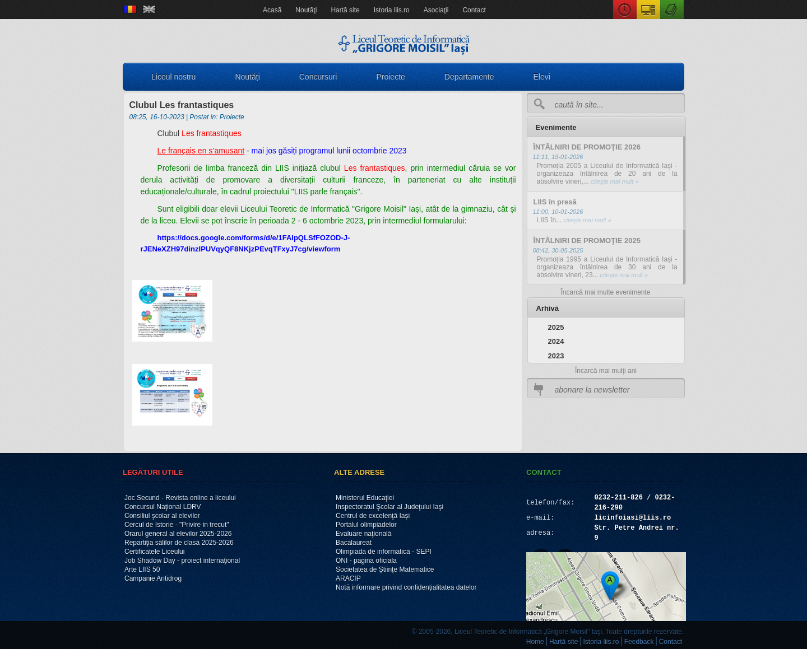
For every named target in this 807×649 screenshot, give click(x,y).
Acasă (272, 10)
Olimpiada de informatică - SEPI (384, 551)
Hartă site (345, 10)
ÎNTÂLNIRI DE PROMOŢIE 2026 (587, 147)
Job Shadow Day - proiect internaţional (182, 560)
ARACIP (348, 578)
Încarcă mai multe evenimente (605, 292)
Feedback (639, 642)
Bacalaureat (354, 543)
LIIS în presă (555, 202)
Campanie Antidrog (153, 578)
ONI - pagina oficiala (366, 560)
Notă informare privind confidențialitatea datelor (406, 587)
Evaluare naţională (363, 534)
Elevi (542, 76)
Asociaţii (436, 10)
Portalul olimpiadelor (366, 525)
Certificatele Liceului (154, 551)
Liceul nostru (173, 76)
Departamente (469, 76)
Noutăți (247, 76)
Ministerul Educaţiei (365, 498)
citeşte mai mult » (614, 181)
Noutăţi (306, 10)
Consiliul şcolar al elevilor (162, 516)
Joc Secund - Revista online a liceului (180, 498)
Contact (473, 10)
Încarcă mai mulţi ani (606, 371)
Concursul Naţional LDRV (162, 507)
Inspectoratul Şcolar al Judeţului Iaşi (389, 507)
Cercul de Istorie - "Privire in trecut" (176, 525)
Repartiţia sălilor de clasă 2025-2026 (179, 543)
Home (535, 642)
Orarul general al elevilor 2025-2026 (177, 534)
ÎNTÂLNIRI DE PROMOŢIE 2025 (587, 240)
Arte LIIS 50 (142, 569)
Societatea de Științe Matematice (385, 569)
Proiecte (390, 76)
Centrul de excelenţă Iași (373, 516)
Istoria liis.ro (392, 10)
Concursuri (318, 76)
